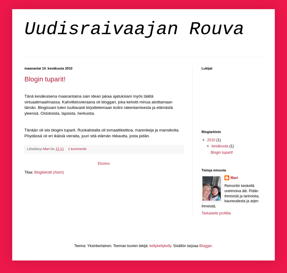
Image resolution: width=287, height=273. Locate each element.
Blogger (205, 246)
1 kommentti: (78, 149)
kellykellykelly (160, 246)
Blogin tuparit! (45, 79)
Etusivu (104, 163)
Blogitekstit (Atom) (49, 172)
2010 (211, 140)
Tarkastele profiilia (216, 213)
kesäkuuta (220, 146)
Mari (234, 178)
